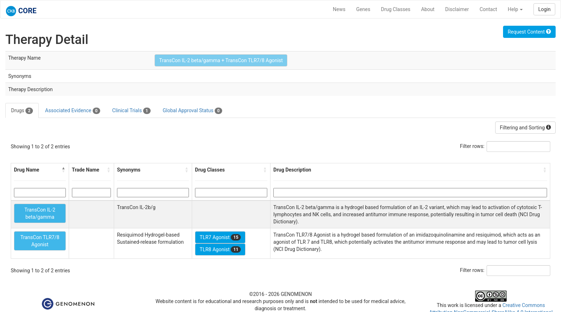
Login (544, 9)
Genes (363, 9)
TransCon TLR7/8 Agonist (39, 240)
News (339, 9)
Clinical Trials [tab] (131, 111)
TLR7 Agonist (220, 237)
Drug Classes (395, 9)
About (427, 9)
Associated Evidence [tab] (72, 111)
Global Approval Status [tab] (192, 111)
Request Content (529, 32)
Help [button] (515, 9)
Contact (488, 9)
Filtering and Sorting (525, 127)
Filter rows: (472, 146)
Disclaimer (457, 9)
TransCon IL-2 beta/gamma (39, 213)
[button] (64, 169)
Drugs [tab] (22, 111)
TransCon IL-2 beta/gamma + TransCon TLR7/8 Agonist (221, 60)
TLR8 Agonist (220, 249)
